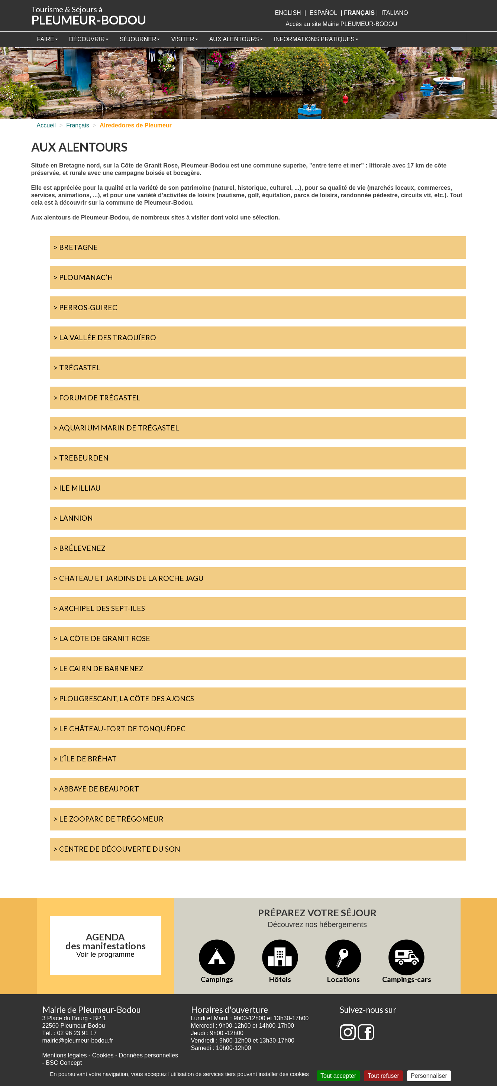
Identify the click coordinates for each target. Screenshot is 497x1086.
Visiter (184, 39)
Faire (47, 39)
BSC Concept (64, 1063)
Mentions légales (64, 1055)
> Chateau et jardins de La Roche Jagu (129, 578)
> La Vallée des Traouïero (105, 337)
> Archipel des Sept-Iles (99, 608)
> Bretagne (76, 247)
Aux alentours (236, 39)
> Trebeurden (81, 457)
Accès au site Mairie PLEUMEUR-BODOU (341, 24)
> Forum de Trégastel (97, 397)
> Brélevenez (80, 548)
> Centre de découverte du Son (117, 849)
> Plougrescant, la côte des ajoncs (124, 698)
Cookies (103, 1055)
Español (323, 13)
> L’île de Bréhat (85, 758)
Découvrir (89, 39)
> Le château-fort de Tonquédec (119, 728)
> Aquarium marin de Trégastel (116, 427)
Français (77, 125)
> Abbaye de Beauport (96, 788)
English (288, 13)
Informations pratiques (316, 39)
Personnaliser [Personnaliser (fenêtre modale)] (429, 1076)
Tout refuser (383, 1076)
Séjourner (140, 39)
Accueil (46, 125)
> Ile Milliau (77, 488)
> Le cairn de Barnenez (98, 668)
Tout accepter (338, 1076)
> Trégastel (77, 367)
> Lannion (73, 518)
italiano (394, 13)
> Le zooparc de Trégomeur (109, 818)
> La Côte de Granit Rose (102, 638)
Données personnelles (148, 1055)
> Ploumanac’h (83, 277)
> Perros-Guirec (85, 307)
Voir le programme (105, 954)
